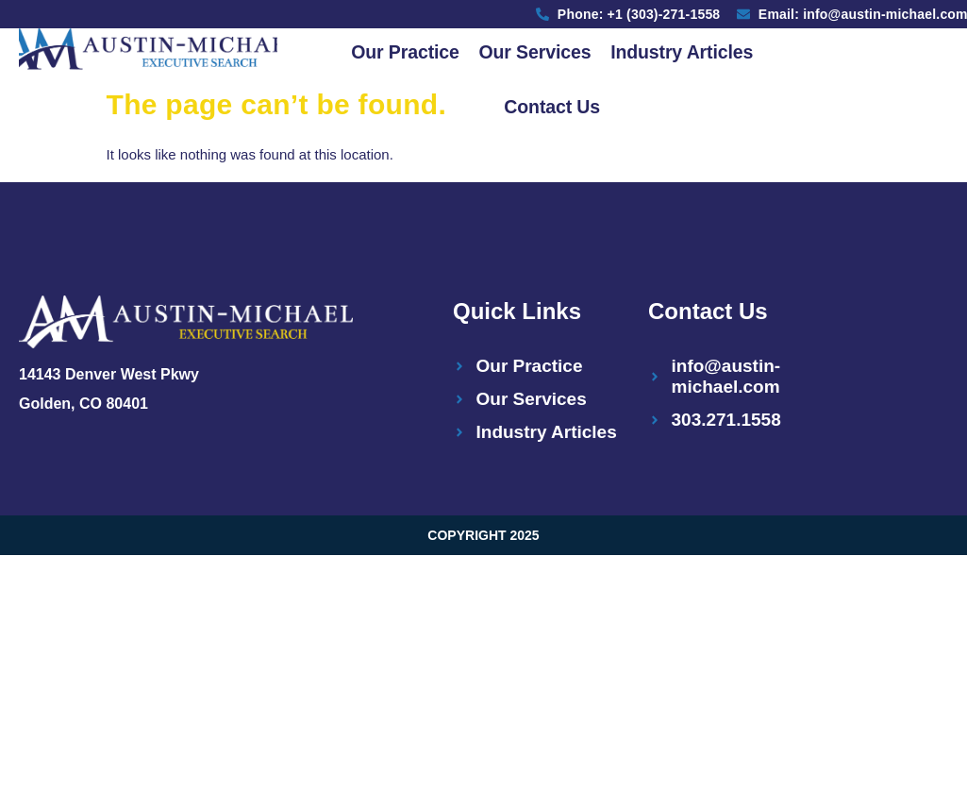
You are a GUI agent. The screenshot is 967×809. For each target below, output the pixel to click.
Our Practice (403, 52)
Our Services (534, 52)
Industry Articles (683, 52)
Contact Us (552, 108)
